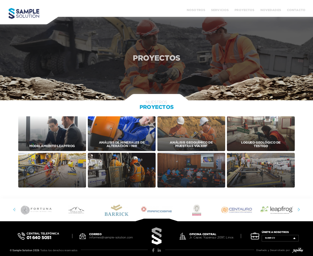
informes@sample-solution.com (111, 237)
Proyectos (244, 10)
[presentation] (15, 210)
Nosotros (196, 10)
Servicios (220, 10)
